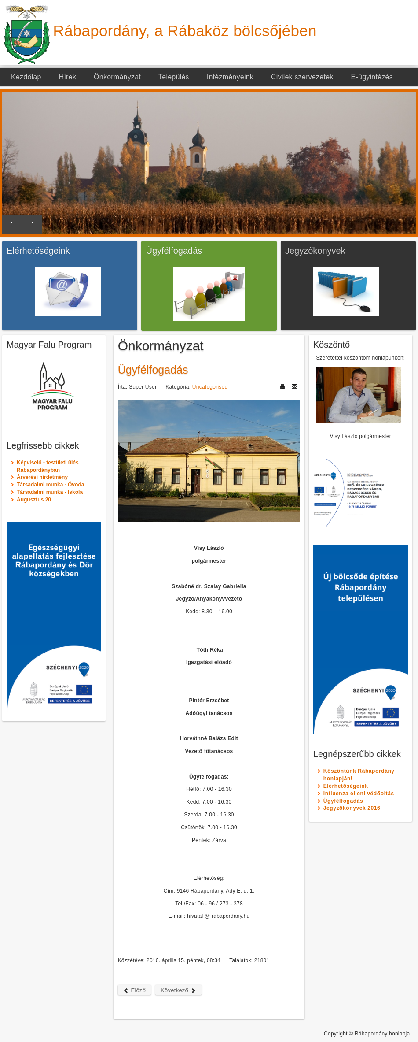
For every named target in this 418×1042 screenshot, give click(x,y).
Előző (134, 990)
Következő (178, 990)
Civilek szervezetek (302, 77)
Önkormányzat (117, 77)
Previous (12, 224)
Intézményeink (230, 77)
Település (173, 77)
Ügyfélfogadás (153, 369)
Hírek (67, 77)
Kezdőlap (26, 77)
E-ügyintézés (372, 77)
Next (32, 224)
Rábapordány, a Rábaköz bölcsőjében (185, 30)
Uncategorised (210, 387)
